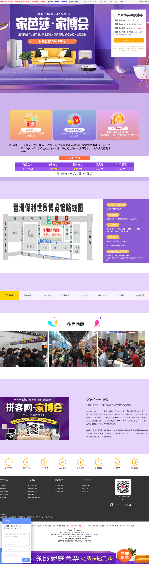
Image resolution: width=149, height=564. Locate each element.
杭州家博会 (12, 517)
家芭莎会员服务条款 (33, 497)
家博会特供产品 (32, 488)
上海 (84, 2)
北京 (116, 2)
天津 (110, 2)
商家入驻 (85, 488)
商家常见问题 (59, 486)
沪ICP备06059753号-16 (90, 534)
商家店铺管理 (59, 488)
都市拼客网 (85, 486)
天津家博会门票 (102, 526)
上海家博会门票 (36, 526)
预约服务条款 (4, 494)
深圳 (121, 2)
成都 (100, 2)
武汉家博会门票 (89, 526)
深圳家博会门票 (129, 526)
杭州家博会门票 (62, 526)
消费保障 (3, 486)
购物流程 (3, 488)
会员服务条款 (31, 491)
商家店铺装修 (59, 491)
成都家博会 (30, 517)
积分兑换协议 (4, 491)
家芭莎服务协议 (32, 494)
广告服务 (85, 491)
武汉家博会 (48, 517)
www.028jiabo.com (70, 532)
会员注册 (3, 497)
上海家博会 (3, 517)
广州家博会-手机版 (143, 2)
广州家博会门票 (49, 526)
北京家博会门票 (115, 526)
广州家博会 (21, 517)
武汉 (105, 2)
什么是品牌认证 (32, 486)
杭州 (95, 2)
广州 (89, 2)
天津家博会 (39, 517)
